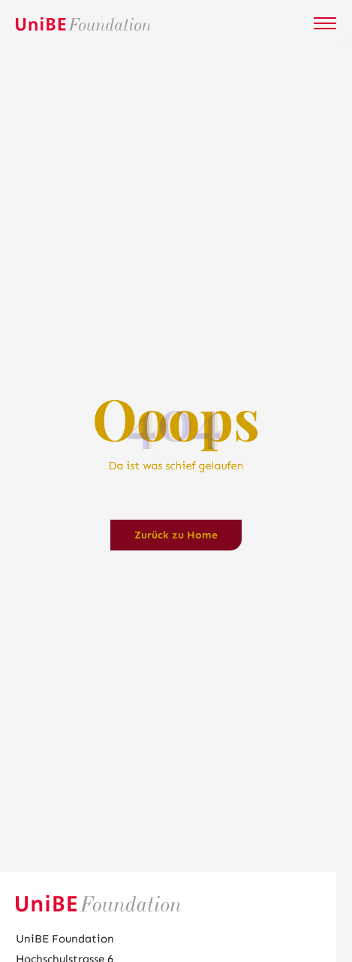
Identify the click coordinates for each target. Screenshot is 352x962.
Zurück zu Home (176, 535)
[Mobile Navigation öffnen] (325, 23)
